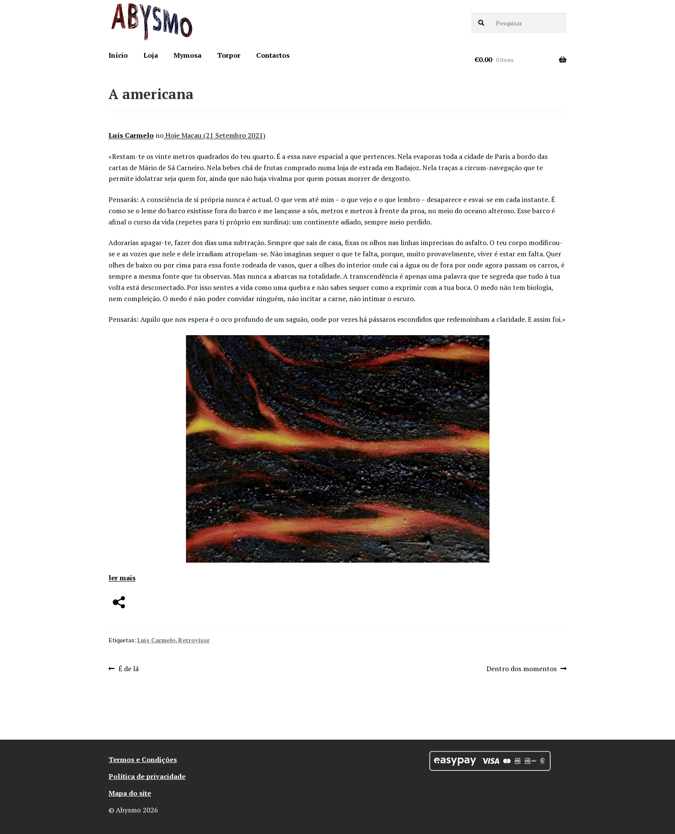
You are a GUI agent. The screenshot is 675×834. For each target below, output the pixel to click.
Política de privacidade (147, 776)
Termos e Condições (142, 759)
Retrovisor (194, 640)
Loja (150, 55)
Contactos (273, 55)
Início (118, 55)
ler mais (122, 577)
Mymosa (187, 55)
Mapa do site (129, 793)
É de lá (128, 669)
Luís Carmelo (131, 135)
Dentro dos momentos (521, 669)
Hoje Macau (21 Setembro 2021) (214, 135)
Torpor (229, 55)
